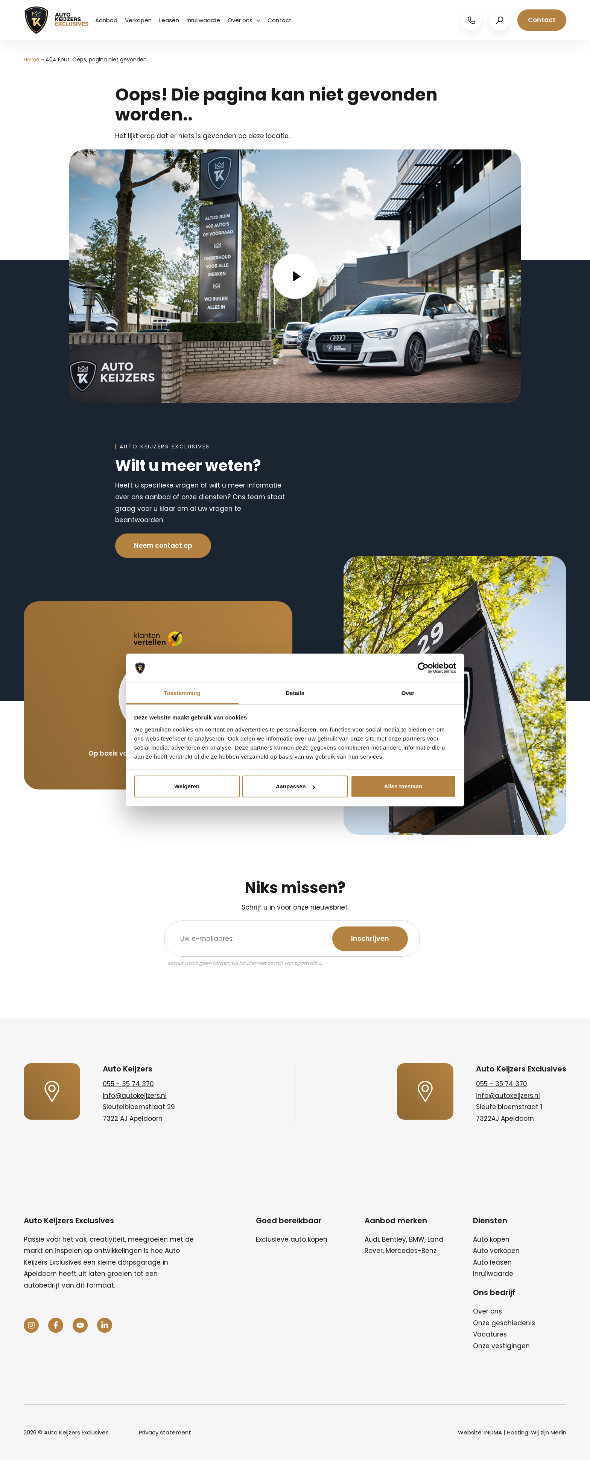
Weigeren (186, 786)
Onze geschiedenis (504, 1322)
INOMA (493, 1432)
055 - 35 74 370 (128, 1083)
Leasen (169, 20)
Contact (280, 20)
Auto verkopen (496, 1250)
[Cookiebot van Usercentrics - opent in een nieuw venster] (423, 668)
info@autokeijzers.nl (135, 1095)
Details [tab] (295, 693)
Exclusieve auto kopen (291, 1239)
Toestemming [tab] (182, 693)
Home (32, 59)
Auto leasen (492, 1262)
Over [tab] (408, 693)
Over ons (244, 20)
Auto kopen (491, 1239)
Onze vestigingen (501, 1345)
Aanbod (106, 20)
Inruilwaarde (203, 20)
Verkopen (138, 20)
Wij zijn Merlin (548, 1432)
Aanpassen (295, 786)
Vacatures (490, 1334)
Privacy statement (165, 1432)
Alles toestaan (403, 786)
